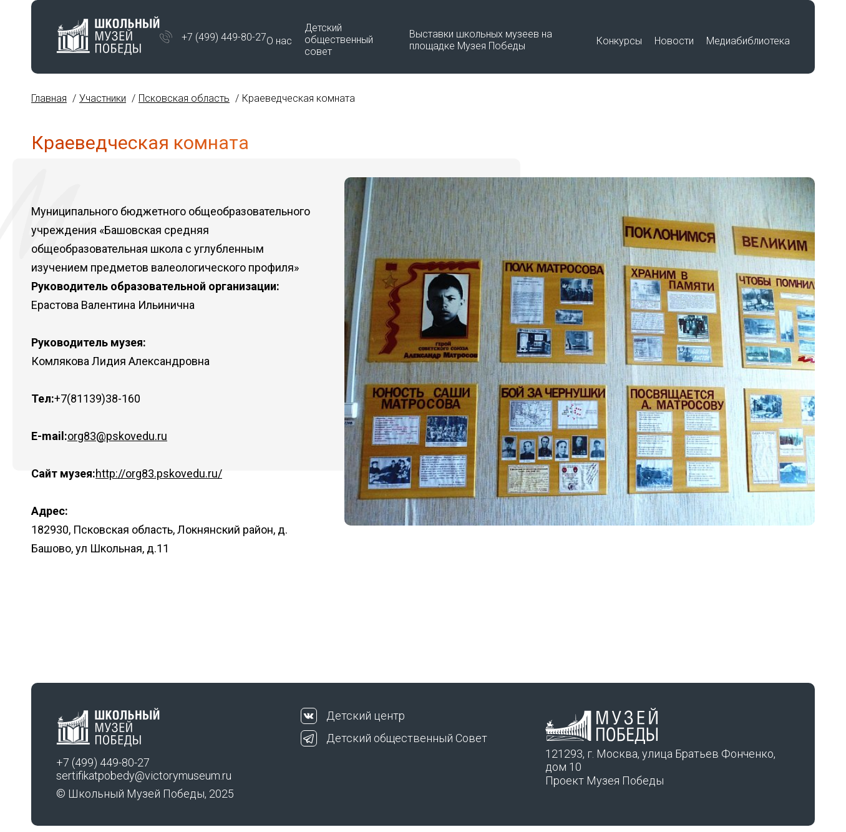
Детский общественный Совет (406, 738)
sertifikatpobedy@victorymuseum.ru (143, 775)
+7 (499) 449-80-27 (224, 37)
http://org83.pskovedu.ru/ (158, 473)
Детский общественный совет (338, 39)
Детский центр (365, 715)
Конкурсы (619, 41)
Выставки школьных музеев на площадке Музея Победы (480, 40)
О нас (279, 41)
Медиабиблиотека (748, 41)
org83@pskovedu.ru (117, 436)
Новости (674, 41)
